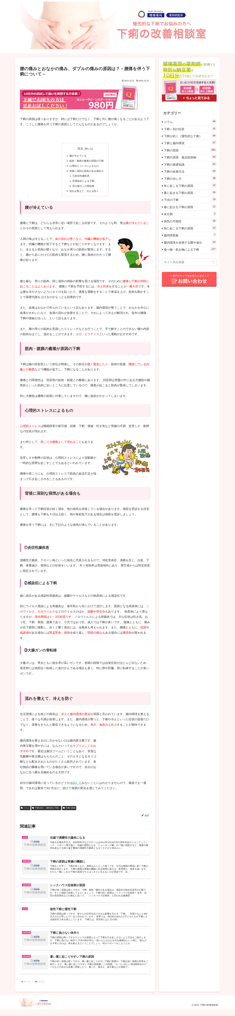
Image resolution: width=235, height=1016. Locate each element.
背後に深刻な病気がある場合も (86, 171)
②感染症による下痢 (83, 182)
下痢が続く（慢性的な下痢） (46, 810)
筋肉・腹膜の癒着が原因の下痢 (86, 161)
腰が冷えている (77, 155)
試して (77, 785)
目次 (80, 148)
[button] (213, 262)
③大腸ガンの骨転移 (83, 187)
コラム (25, 810)
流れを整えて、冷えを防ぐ (84, 193)
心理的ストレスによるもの (84, 166)
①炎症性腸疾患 (80, 177)
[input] (189, 262)
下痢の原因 (69, 810)
